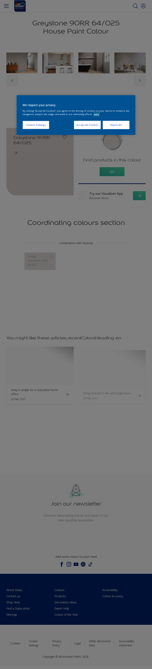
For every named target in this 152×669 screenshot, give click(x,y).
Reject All (116, 124)
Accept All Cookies (87, 124)
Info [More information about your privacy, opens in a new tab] (96, 114)
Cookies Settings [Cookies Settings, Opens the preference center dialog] (36, 124)
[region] (76, 115)
